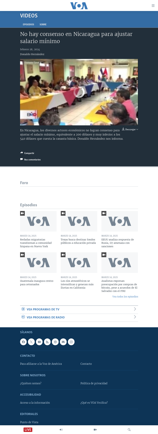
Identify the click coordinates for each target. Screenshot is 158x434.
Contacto (86, 364)
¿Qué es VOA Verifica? (94, 402)
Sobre (43, 24)
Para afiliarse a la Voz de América (41, 364)
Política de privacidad (93, 383)
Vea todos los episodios (125, 296)
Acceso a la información (35, 402)
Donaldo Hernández (32, 54)
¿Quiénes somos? (30, 383)
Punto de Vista (29, 422)
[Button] (27, 153)
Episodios (28, 24)
